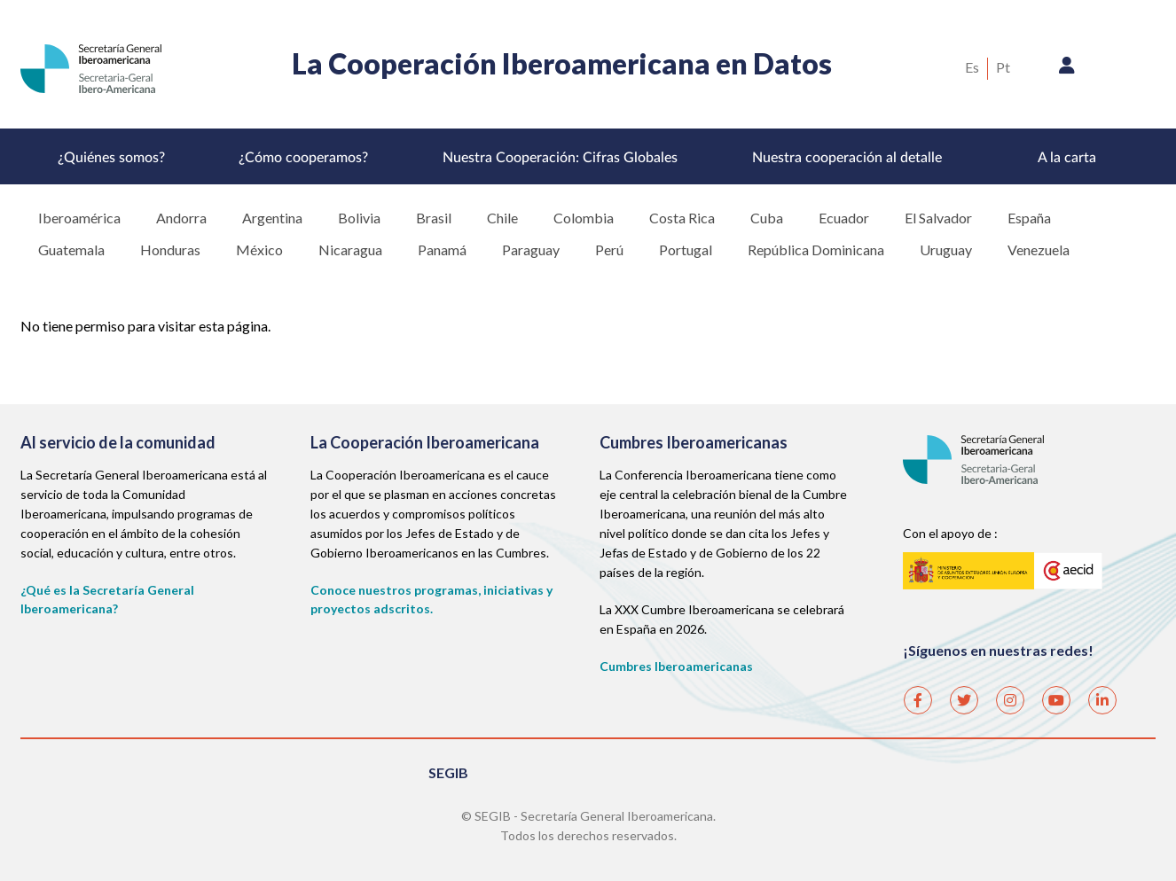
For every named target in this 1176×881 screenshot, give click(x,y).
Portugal (685, 249)
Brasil (433, 217)
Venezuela (1038, 249)
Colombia (583, 217)
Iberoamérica (79, 217)
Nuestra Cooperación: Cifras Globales (560, 158)
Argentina (272, 217)
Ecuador (844, 217)
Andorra (181, 217)
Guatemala (71, 249)
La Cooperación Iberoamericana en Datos (562, 63)
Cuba (766, 217)
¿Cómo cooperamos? (303, 158)
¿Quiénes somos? (111, 158)
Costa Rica (682, 217)
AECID (1003, 569)
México (259, 249)
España (1029, 217)
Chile (502, 217)
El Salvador (938, 217)
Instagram (1009, 693)
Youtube (1055, 693)
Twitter (963, 693)
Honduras (170, 249)
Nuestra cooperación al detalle (847, 158)
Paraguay (531, 249)
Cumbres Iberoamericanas (676, 666)
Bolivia (359, 217)
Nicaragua (350, 249)
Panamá (442, 249)
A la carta (1067, 158)
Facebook (917, 693)
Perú (609, 249)
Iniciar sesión (1067, 70)
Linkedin (1101, 693)
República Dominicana (816, 249)
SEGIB (448, 772)
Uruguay (946, 249)
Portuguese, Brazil (1003, 69)
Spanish (972, 69)
